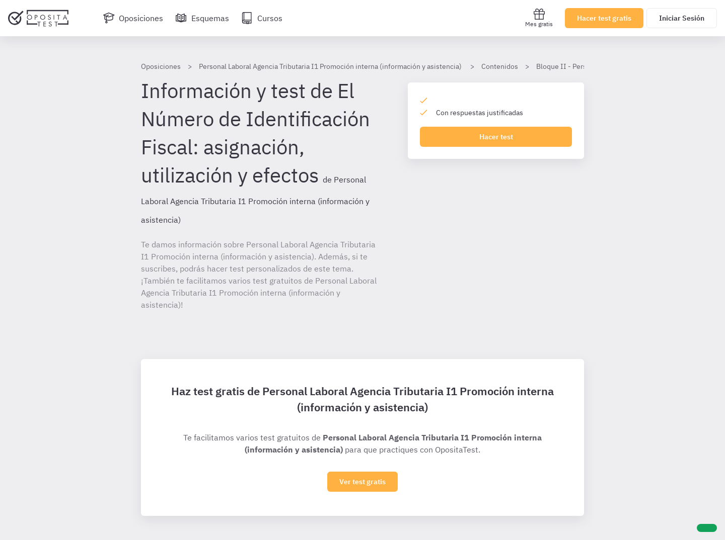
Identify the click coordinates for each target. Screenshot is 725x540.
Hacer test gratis (604, 18)
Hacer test (496, 136)
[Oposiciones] (133, 18)
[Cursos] (261, 18)
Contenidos (499, 66)
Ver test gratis (362, 481)
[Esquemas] (202, 18)
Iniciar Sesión (681, 18)
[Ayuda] (707, 528)
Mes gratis (539, 18)
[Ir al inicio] (38, 18)
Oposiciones (161, 66)
